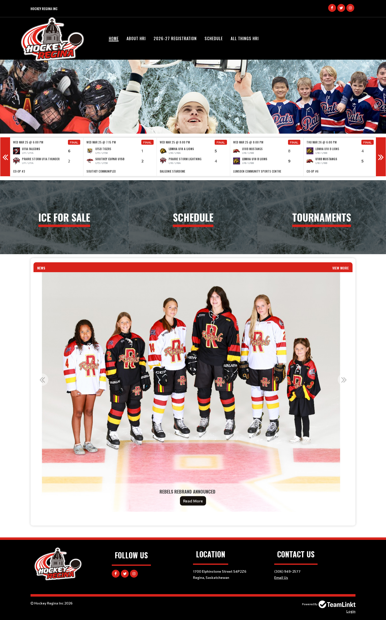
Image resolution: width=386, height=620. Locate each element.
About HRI (136, 38)
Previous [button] (5, 156)
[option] (46, 157)
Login (350, 611)
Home (114, 38)
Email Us (281, 577)
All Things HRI (245, 38)
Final (74, 142)
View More (340, 267)
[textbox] (193, 519)
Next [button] (381, 156)
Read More (193, 500)
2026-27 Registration (175, 38)
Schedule (214, 38)
